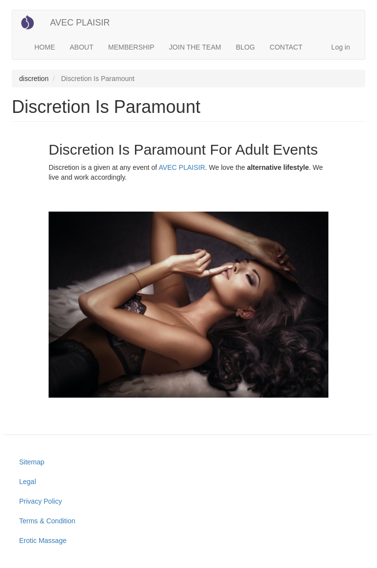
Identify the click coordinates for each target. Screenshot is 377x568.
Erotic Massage (42, 540)
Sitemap (31, 462)
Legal (27, 482)
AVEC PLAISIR (80, 22)
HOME (44, 47)
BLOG (245, 47)
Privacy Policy (40, 501)
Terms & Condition (47, 521)
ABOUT (81, 47)
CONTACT (285, 47)
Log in (340, 47)
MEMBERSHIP (131, 47)
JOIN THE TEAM (195, 47)
